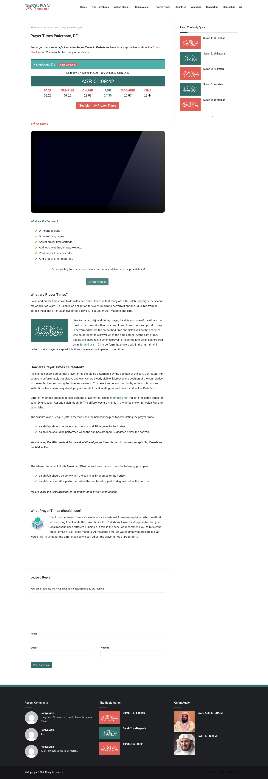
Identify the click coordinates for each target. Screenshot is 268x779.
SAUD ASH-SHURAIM (210, 712)
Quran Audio (141, 7)
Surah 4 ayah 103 (90, 344)
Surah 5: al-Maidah (214, 99)
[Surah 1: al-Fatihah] (190, 42)
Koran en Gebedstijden (214, 772)
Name (35, 633)
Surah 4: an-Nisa (213, 84)
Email (34, 647)
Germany (60, 27)
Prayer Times (163, 7)
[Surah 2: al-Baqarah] (190, 58)
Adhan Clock (121, 7)
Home (83, 7)
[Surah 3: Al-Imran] (190, 73)
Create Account (97, 281)
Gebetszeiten (235, 772)
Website (104, 647)
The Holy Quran (100, 7)
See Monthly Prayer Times (97, 105)
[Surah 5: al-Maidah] (190, 104)
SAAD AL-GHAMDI (208, 736)
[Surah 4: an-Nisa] (190, 89)
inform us (45, 536)
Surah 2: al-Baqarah (215, 53)
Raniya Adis (48, 713)
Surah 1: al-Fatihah (214, 38)
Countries (180, 7)
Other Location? (67, 64)
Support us (212, 7)
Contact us (229, 7)
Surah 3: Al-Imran (213, 68)
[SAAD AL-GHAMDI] (184, 744)
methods (115, 397)
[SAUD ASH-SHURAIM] (184, 721)
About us (196, 7)
